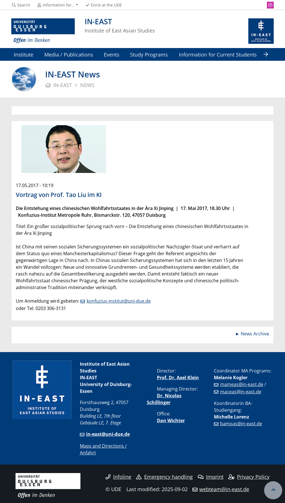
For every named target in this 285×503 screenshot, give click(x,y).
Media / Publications (68, 54)
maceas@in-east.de (240, 392)
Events (111, 54)
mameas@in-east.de (241, 384)
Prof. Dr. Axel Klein (178, 377)
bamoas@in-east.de (241, 423)
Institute (23, 54)
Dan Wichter (171, 420)
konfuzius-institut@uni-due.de (119, 301)
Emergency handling (164, 476)
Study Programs (149, 54)
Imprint (210, 476)
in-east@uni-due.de (108, 434)
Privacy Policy (248, 476)
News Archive (255, 334)
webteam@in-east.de (224, 489)
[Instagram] (270, 5)
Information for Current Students (218, 54)
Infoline (118, 476)
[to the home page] (43, 31)
